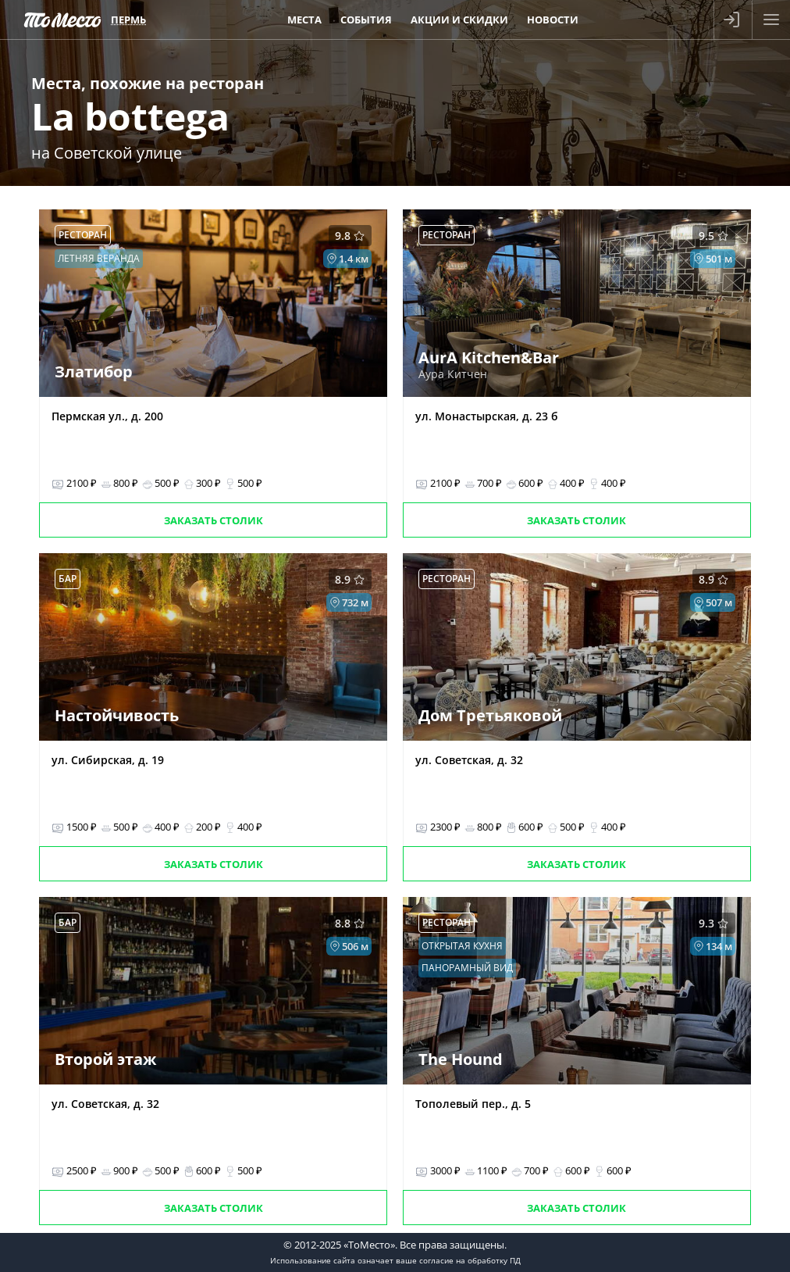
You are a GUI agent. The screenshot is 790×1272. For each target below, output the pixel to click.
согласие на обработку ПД (470, 1260)
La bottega (130, 116)
